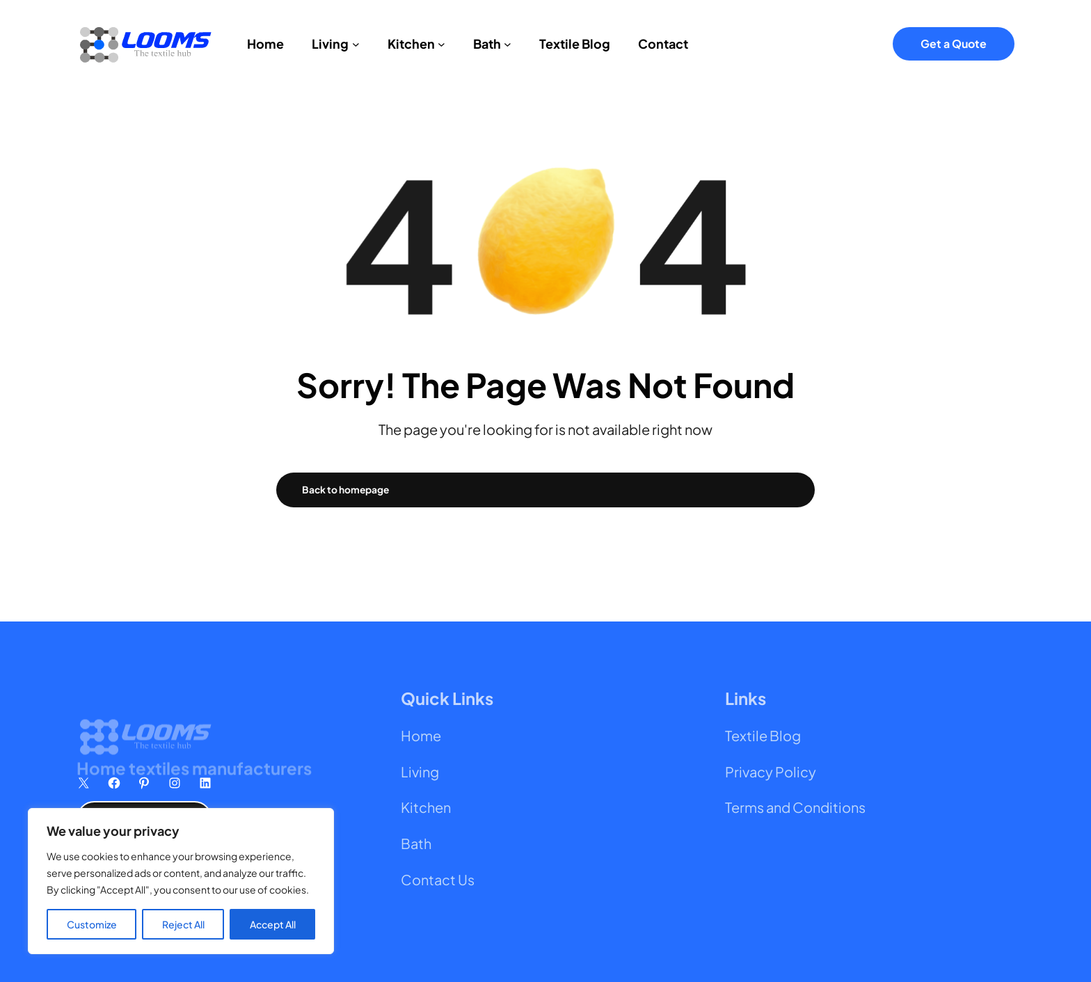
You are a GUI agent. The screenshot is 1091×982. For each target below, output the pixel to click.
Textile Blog (763, 735)
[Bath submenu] (507, 43)
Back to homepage (345, 490)
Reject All (183, 924)
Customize (92, 924)
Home (421, 735)
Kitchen (426, 807)
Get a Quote (954, 43)
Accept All (273, 924)
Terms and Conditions (795, 807)
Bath (416, 843)
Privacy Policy (770, 771)
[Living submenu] (356, 43)
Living (420, 771)
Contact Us (438, 879)
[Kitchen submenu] (441, 43)
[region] (181, 881)
